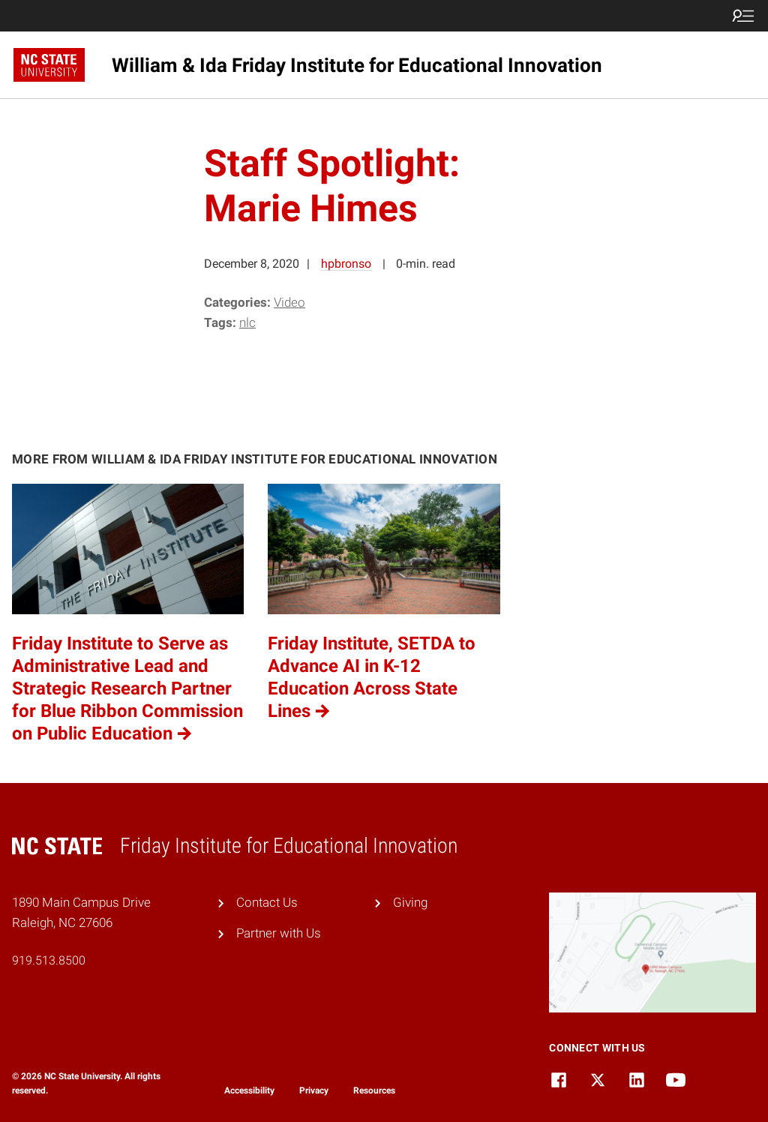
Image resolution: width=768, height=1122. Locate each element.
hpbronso (346, 263)
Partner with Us (278, 933)
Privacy (313, 1090)
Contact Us (267, 902)
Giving (410, 902)
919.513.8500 (49, 960)
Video (289, 302)
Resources (374, 1090)
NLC (247, 322)
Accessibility (249, 1090)
